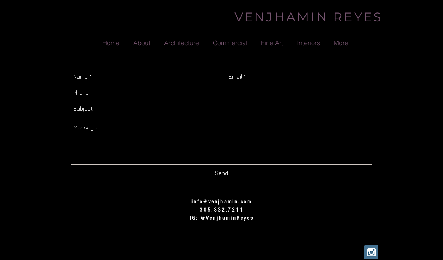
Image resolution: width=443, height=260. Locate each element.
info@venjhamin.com (221, 201)
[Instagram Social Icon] (371, 252)
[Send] (221, 173)
